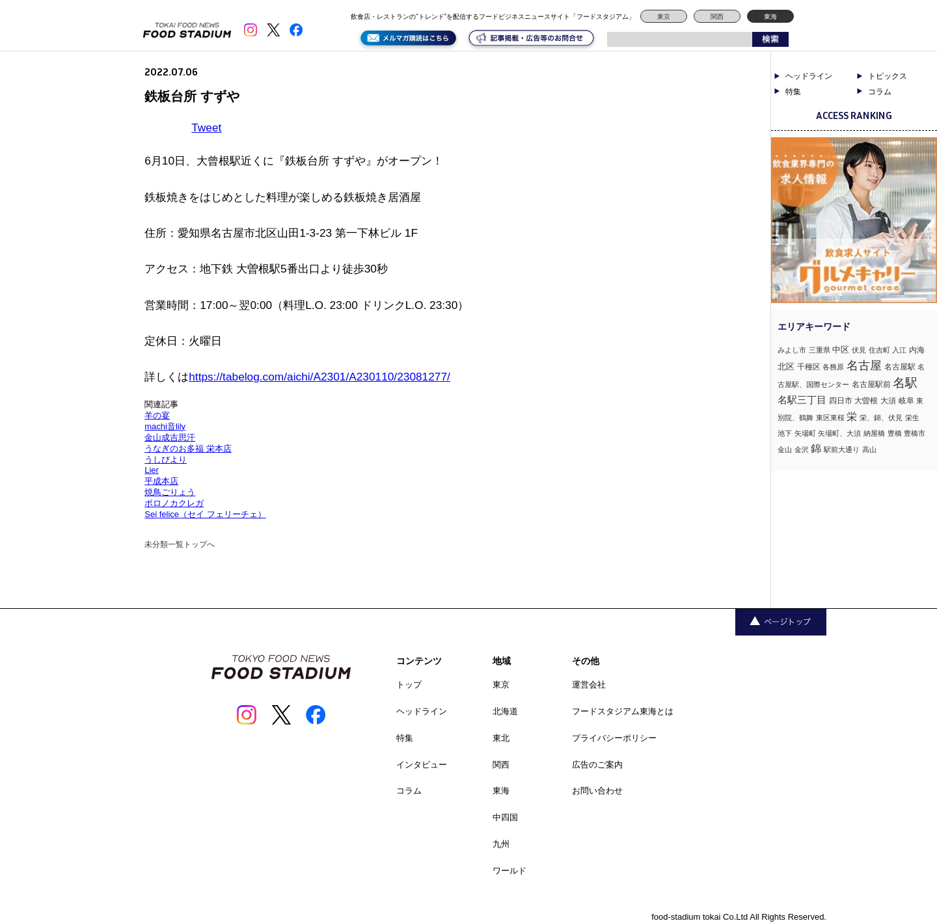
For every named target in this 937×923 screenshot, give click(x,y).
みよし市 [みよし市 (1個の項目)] (792, 350)
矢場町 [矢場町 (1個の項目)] (805, 433)
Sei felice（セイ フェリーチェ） (204, 514)
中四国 (505, 817)
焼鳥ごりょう (169, 492)
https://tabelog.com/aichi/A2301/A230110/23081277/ (319, 376)
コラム (879, 91)
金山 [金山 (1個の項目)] (785, 449)
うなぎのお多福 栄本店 (188, 448)
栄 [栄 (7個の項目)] (852, 416)
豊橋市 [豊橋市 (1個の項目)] (914, 433)
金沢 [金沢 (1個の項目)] (801, 449)
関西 (717, 16)
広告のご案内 (597, 764)
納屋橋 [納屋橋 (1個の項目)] (874, 433)
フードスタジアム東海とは (622, 711)
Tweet (206, 127)
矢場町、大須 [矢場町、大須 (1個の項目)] (839, 433)
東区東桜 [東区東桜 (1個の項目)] (830, 417)
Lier (151, 470)
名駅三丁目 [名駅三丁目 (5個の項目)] (802, 399)
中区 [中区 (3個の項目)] (840, 349)
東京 (663, 16)
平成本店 (161, 481)
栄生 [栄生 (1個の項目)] (912, 417)
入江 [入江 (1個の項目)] (899, 350)
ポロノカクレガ (174, 503)
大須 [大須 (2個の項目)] (888, 400)
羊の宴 (157, 415)
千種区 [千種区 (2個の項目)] (809, 366)
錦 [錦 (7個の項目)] (816, 448)
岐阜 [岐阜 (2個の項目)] (906, 400)
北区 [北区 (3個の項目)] (786, 366)
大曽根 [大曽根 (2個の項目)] (866, 400)
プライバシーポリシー (614, 738)
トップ (409, 684)
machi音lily (164, 426)
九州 (501, 844)
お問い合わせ (597, 791)
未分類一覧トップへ (179, 544)
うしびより (165, 459)
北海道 (505, 711)
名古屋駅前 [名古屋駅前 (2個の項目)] (871, 384)
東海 (770, 16)
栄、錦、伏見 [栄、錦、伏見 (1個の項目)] (881, 417)
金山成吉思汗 (169, 437)
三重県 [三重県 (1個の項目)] (819, 350)
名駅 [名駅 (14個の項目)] (905, 383)
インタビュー (421, 764)
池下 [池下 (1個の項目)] (785, 433)
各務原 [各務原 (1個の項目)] (833, 367)
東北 (501, 738)
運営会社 (589, 684)
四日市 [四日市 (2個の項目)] (840, 400)
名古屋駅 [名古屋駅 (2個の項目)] (900, 366)
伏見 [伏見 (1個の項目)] (859, 350)
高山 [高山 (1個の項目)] (869, 449)
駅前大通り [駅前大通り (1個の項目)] (842, 449)
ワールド (509, 871)
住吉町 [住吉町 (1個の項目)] (879, 350)
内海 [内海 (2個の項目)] (917, 349)
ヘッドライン (808, 76)
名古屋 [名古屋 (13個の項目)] (864, 365)
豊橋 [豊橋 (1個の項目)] (895, 433)
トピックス (887, 76)
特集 (793, 91)
